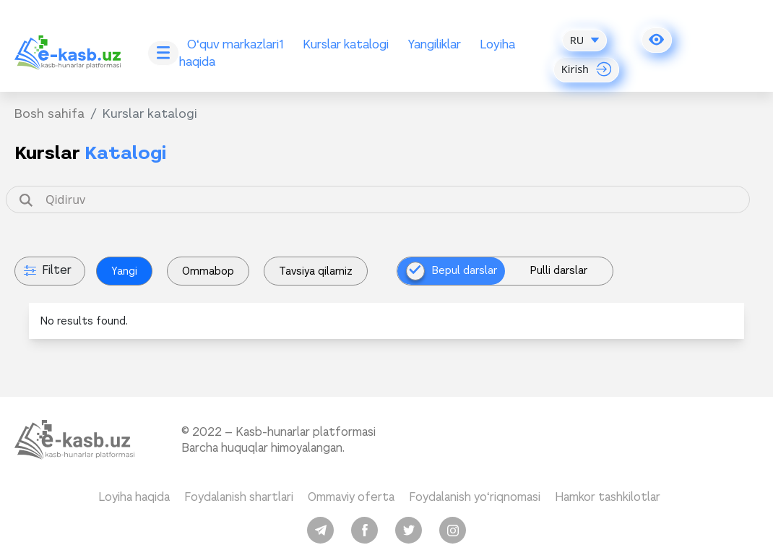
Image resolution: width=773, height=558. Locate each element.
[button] (657, 40)
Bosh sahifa (49, 113)
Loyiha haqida (134, 497)
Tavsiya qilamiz (316, 271)
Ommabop (208, 271)
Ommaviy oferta (351, 497)
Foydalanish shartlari (238, 497)
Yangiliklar (434, 44)
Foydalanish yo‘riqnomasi (474, 497)
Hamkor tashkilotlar (607, 497)
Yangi (124, 271)
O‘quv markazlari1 (235, 44)
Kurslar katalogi (346, 44)
